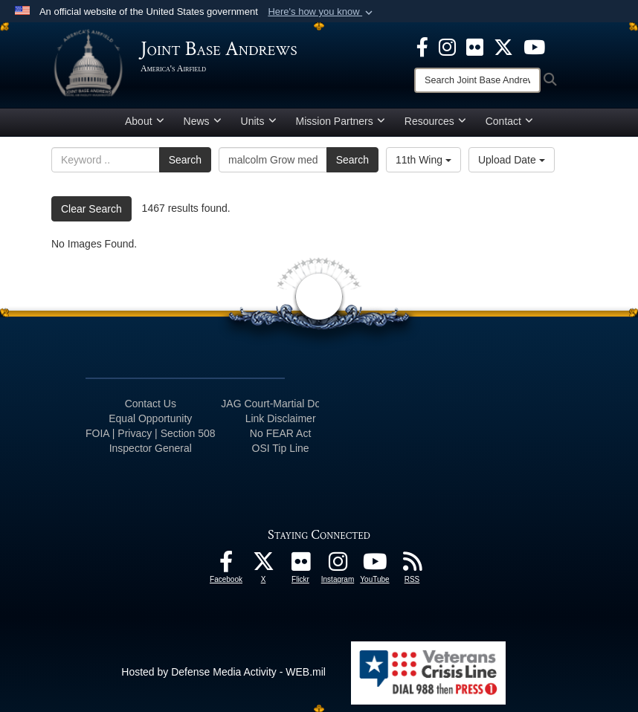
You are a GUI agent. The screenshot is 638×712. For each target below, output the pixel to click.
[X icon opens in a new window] (503, 46)
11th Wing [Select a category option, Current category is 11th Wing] (423, 160)
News (203, 121)
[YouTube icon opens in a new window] (534, 46)
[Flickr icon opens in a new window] (474, 46)
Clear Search (91, 209)
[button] (322, 11)
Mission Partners (340, 121)
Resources (435, 121)
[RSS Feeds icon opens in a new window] (412, 566)
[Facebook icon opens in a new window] (422, 46)
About (144, 121)
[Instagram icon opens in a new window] (447, 46)
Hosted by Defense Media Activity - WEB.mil (223, 672)
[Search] (477, 80)
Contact (509, 121)
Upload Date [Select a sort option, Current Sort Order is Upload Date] (511, 160)
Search (185, 160)
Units (259, 121)
